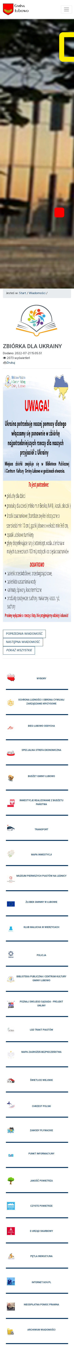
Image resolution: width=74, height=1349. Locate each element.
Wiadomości (37, 293)
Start (22, 293)
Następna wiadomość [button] (23, 642)
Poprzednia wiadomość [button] (24, 633)
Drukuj (9, 362)
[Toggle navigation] (66, 9)
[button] (19, 650)
